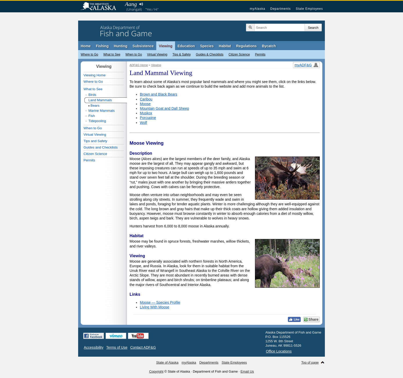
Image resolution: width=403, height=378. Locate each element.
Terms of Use (116, 347)
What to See (111, 54)
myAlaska (257, 9)
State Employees (309, 9)
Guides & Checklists (209, 54)
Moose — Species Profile (160, 302)
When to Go (133, 54)
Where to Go (89, 54)
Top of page (310, 362)
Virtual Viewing (157, 54)
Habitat (225, 46)
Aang (131, 4)
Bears (94, 105)
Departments (280, 9)
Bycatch (269, 46)
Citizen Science (239, 54)
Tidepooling (97, 121)
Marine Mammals (101, 111)
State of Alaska (101, 6)
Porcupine (148, 118)
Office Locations (279, 351)
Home (86, 46)
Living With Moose (154, 307)
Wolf (143, 123)
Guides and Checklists (101, 147)
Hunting (120, 46)
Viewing (165, 46)
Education (186, 46)
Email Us (247, 371)
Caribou (146, 99)
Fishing (102, 46)
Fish (91, 116)
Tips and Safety (95, 141)
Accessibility (93, 347)
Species (207, 46)
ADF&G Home (139, 65)
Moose (145, 104)
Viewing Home (95, 75)
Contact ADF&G (143, 347)
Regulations (246, 46)
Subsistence (143, 46)
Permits (260, 54)
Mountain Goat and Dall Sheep (164, 108)
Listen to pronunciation (141, 4)
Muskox (146, 113)
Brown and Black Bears (158, 94)
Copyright (156, 371)
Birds (92, 95)
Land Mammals (100, 100)
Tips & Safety (181, 54)
